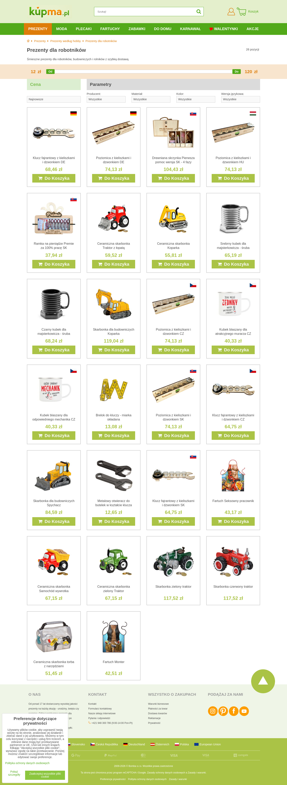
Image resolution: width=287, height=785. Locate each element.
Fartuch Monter (113, 662)
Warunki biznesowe (158, 703)
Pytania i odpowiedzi (99, 718)
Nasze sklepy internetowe (102, 713)
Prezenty (37, 29)
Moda (61, 29)
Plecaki (83, 29)
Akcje (253, 29)
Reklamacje (154, 718)
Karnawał (190, 29)
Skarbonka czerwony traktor (233, 586)
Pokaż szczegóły (14, 773)
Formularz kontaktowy (100, 708)
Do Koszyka (54, 178)
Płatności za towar (157, 708)
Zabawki (137, 29)
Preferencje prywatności (113, 779)
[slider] (50, 71)
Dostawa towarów (157, 713)
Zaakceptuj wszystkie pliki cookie (45, 775)
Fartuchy (110, 29)
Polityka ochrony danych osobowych (147, 779)
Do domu (162, 29)
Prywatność (154, 723)
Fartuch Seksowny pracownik (233, 501)
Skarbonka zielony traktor (173, 586)
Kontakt (92, 703)
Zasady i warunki (197, 772)
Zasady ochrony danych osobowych (166, 772)
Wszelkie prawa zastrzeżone (158, 766)
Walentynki (223, 29)
